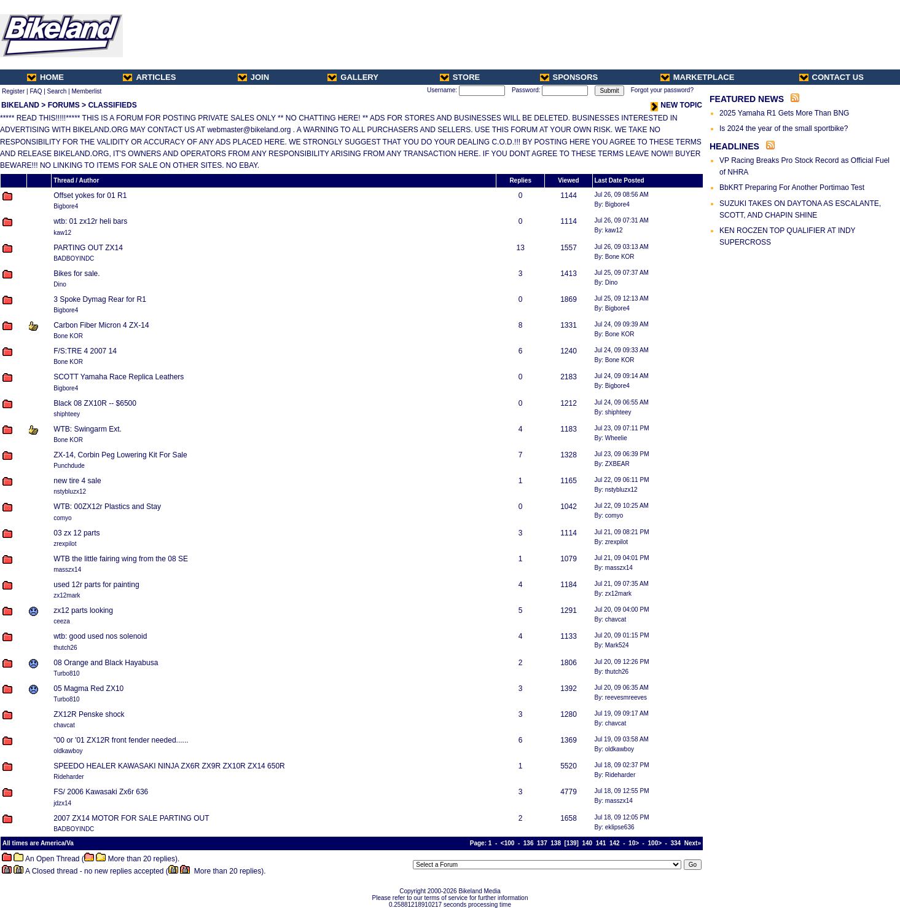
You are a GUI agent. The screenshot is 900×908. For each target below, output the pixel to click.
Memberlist (86, 91)
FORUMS (64, 105)
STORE (460, 77)
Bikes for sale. (76, 273)
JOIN (253, 77)
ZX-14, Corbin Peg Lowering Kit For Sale (120, 455)
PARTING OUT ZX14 (88, 247)
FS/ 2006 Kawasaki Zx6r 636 (100, 792)
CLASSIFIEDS (112, 105)
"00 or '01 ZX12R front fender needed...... (120, 740)
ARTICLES (149, 77)
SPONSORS (569, 77)
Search (57, 91)
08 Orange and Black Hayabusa (105, 662)
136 (528, 843)
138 (555, 843)
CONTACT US (831, 77)
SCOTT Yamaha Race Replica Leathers (118, 377)
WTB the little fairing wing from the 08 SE (120, 559)
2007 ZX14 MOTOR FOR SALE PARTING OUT (131, 818)
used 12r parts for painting (96, 584)
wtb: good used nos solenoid (100, 636)
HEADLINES (734, 146)
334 (676, 843)
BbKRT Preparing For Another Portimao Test (791, 187)
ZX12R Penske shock (88, 714)
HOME (45, 77)
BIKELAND (20, 105)
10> (633, 843)
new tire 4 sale (77, 480)
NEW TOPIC (676, 105)
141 (601, 843)
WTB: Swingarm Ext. (87, 429)
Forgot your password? (662, 90)
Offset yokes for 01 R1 (90, 195)
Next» (692, 843)
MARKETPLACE (697, 77)
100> (655, 843)
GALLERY (352, 77)
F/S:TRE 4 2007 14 (85, 351)
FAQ (35, 91)
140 (587, 843)
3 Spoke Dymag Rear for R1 (99, 299)
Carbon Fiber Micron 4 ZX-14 (101, 325)
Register (13, 91)
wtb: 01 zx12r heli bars (90, 221)
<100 (508, 843)
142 (614, 843)
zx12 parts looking (83, 610)
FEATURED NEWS (747, 99)
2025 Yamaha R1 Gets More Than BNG (784, 113)
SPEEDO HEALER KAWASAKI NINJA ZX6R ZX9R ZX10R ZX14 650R (169, 766)
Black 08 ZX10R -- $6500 (94, 403)
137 (542, 843)
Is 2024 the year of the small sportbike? (783, 128)
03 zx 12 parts (76, 533)
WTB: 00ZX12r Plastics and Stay (107, 506)
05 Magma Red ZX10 (88, 688)
